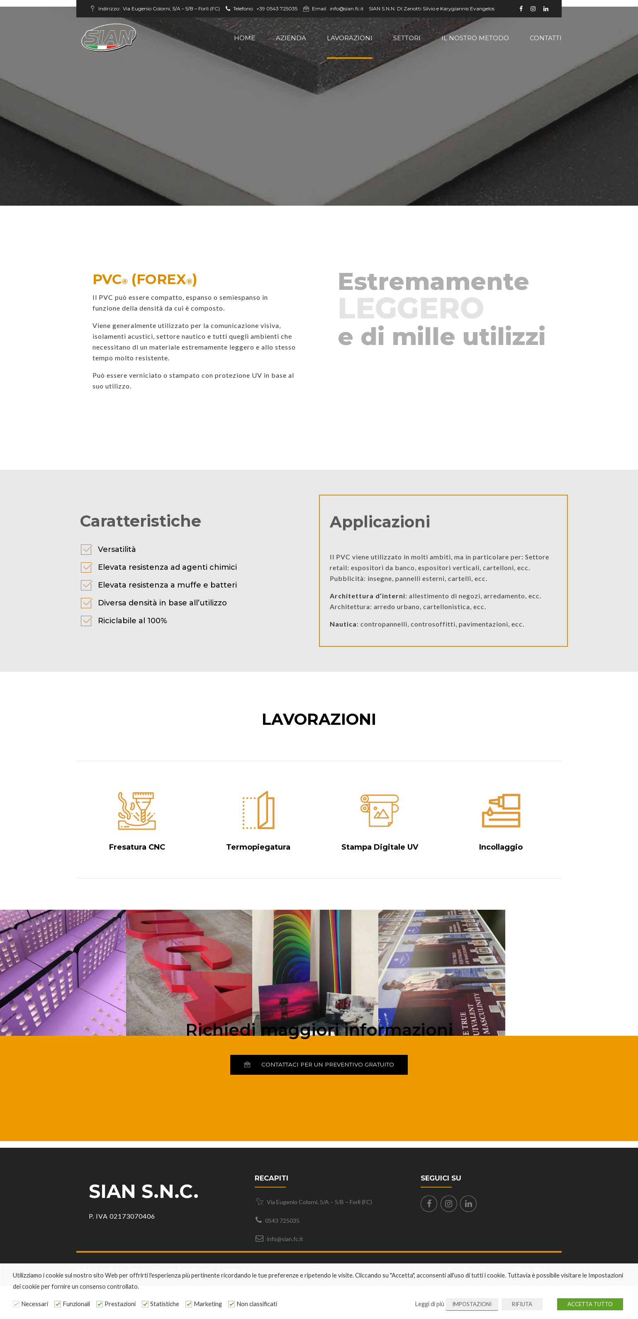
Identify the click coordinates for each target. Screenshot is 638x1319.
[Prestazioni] (99, 1304)
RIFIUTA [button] (522, 1304)
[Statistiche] (145, 1304)
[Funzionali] (57, 1304)
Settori (407, 38)
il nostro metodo (475, 38)
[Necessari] (16, 1304)
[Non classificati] (231, 1304)
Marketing (208, 1303)
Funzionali (76, 1303)
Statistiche (164, 1303)
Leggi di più (429, 1303)
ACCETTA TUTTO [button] (590, 1304)
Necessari (34, 1303)
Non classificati (256, 1303)
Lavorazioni (350, 38)
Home (244, 38)
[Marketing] (188, 1304)
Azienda (291, 38)
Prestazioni (120, 1303)
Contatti (546, 38)
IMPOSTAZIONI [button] (472, 1304)
